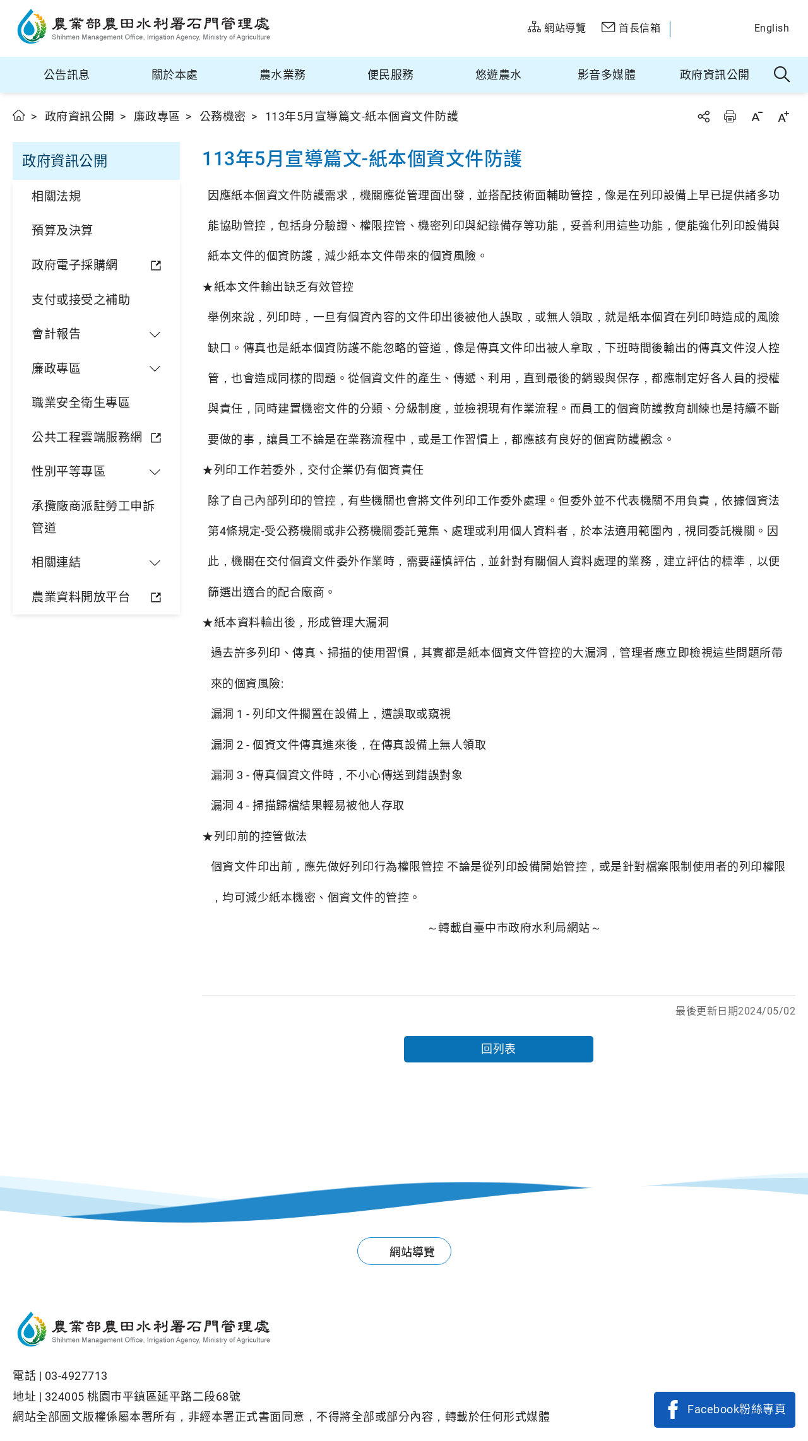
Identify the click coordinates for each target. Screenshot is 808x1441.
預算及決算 (62, 230)
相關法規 (56, 196)
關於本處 (175, 74)
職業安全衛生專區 (81, 403)
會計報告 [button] (56, 334)
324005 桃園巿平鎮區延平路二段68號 (143, 1396)
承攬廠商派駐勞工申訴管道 (93, 517)
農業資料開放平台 (81, 597)
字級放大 (783, 116)
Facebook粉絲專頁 (736, 1409)
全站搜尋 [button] (782, 75)
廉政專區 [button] (56, 369)
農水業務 (282, 74)
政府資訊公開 (715, 74)
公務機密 (222, 116)
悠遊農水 (498, 74)
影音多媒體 (607, 74)
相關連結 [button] (56, 562)
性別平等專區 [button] (68, 471)
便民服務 (390, 74)
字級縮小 (757, 116)
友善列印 (730, 116)
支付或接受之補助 (81, 300)
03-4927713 (76, 1375)
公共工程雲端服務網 (87, 437)
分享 (703, 116)
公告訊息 (67, 74)
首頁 (19, 115)
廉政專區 (157, 116)
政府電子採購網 (75, 265)
